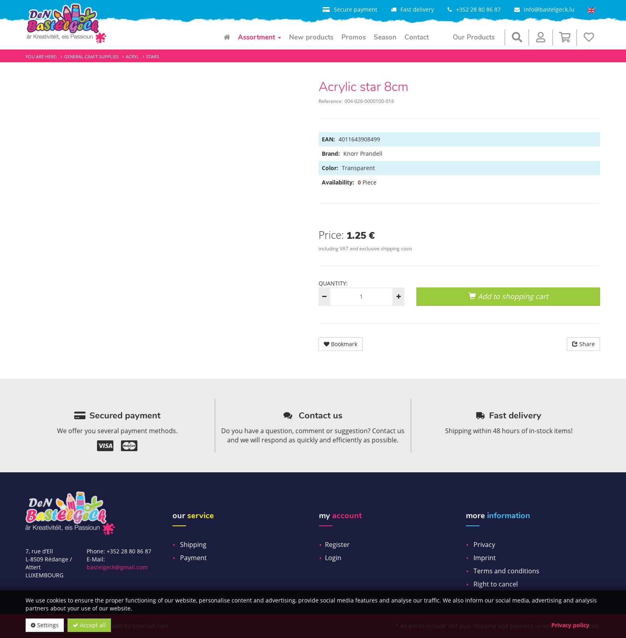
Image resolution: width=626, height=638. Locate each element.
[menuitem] (227, 38)
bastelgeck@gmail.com (117, 567)
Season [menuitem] (385, 37)
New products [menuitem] (311, 37)
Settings (45, 625)
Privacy (484, 544)
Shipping (193, 544)
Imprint (484, 557)
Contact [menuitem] (416, 37)
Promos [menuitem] (353, 37)
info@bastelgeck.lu (549, 9)
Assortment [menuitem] (259, 37)
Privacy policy (570, 625)
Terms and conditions (506, 571)
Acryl (132, 56)
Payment (193, 557)
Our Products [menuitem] (474, 37)
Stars (152, 56)
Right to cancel (495, 584)
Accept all (89, 625)
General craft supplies (91, 56)
